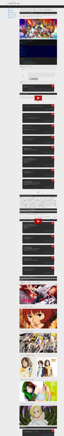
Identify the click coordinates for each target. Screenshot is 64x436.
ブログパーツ (11, 9)
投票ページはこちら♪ (24, 42)
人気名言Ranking (12, 12)
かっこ (23, 217)
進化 (54, 217)
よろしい (28, 217)
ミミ (37, 217)
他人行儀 (39, 217)
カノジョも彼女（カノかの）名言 (48, 435)
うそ (21, 217)
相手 (49, 216)
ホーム (10, 6)
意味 (45, 216)
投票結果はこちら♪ (24, 43)
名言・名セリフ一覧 (24, 48)
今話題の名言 (11, 17)
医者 (42, 217)
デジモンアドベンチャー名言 (49, 90)
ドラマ (23, 6)
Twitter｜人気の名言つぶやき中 (26, 60)
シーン (34, 216)
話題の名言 (23, 55)
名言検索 (11, 10)
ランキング (30, 6)
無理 (47, 216)
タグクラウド (23, 52)
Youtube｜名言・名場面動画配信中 (27, 61)
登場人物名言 (23, 51)
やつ (25, 217)
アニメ (17, 6)
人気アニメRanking (13, 14)
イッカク (32, 217)
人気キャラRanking (13, 15)
